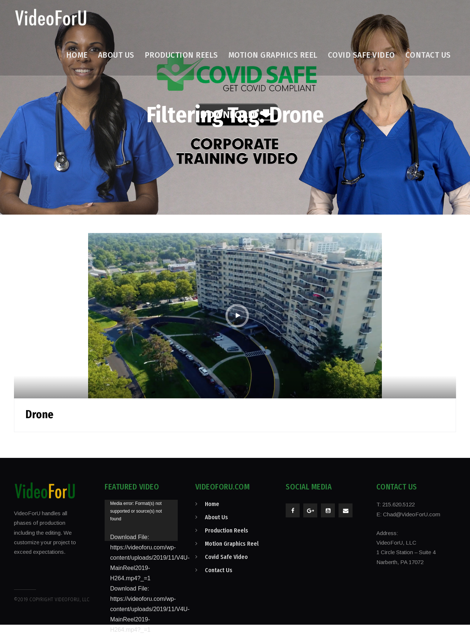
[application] (141, 520)
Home (212, 504)
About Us (216, 517)
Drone (39, 414)
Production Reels (226, 530)
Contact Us (218, 570)
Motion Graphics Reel (231, 543)
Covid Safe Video (226, 556)
